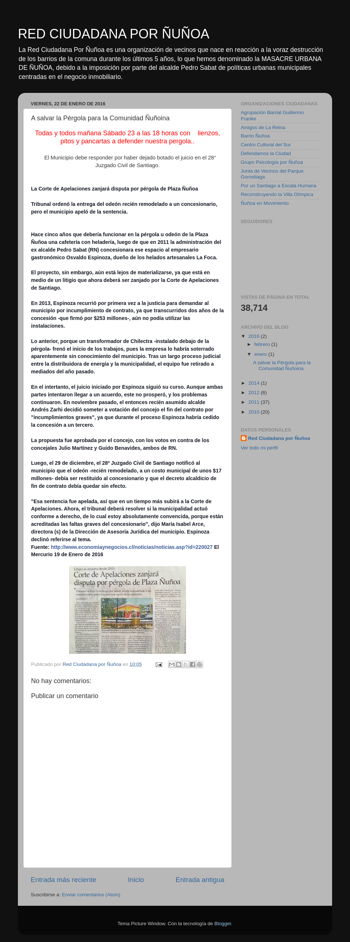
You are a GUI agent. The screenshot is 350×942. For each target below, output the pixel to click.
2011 (254, 402)
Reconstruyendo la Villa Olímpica (277, 194)
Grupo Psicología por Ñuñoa (272, 162)
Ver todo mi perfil (259, 448)
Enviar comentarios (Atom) (91, 894)
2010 (254, 412)
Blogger (222, 923)
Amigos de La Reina (263, 127)
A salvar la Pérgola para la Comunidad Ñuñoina (282, 365)
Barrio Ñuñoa (255, 136)
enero (261, 354)
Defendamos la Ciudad (266, 153)
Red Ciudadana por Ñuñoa (279, 438)
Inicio (136, 879)
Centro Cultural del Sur (266, 144)
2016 (254, 336)
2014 (254, 383)
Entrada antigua (200, 879)
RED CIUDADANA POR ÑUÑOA (113, 33)
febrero (262, 344)
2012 (254, 392)
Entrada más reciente (63, 879)
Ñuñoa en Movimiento (265, 203)
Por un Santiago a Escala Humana (278, 185)
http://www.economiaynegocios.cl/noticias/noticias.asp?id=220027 (132, 547)
